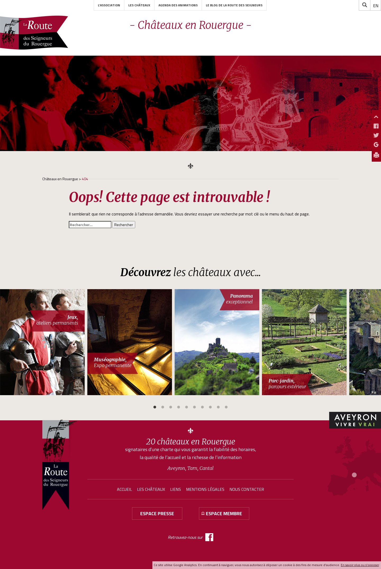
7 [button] (202, 407)
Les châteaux (139, 5)
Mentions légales (205, 489)
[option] (43, 342)
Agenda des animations (178, 5)
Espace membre (224, 513)
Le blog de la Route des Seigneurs (234, 5)
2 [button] (162, 407)
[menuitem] (375, 5)
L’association (109, 5)
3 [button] (170, 407)
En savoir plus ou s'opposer (360, 564)
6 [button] (194, 407)
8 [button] (210, 407)
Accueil (124, 489)
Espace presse (157, 513)
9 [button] (218, 407)
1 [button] (154, 407)
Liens (175, 489)
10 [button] (226, 407)
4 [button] (178, 407)
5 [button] (186, 407)
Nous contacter (246, 489)
